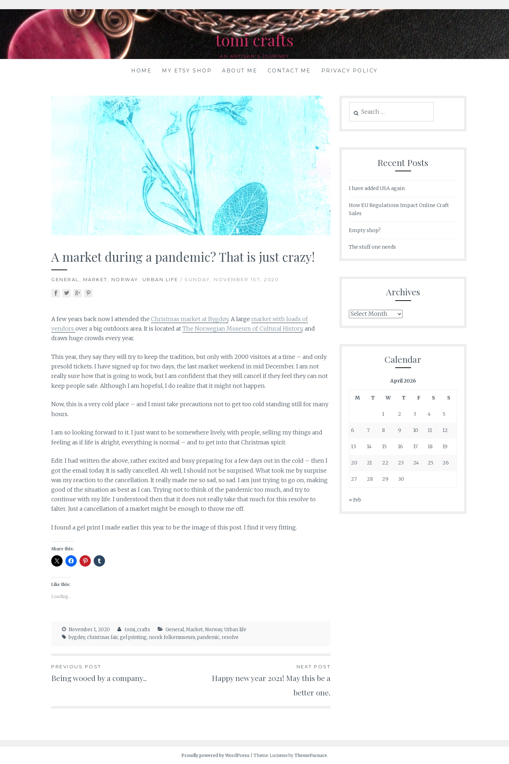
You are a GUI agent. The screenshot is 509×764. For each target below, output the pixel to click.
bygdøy (77, 637)
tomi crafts (254, 39)
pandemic (208, 637)
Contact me (289, 70)
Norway (125, 279)
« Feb (355, 500)
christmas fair (102, 637)
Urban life (160, 279)
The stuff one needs (372, 247)
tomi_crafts (137, 630)
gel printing (133, 637)
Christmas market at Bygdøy (189, 318)
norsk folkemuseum (172, 637)
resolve (230, 637)
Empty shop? (365, 230)
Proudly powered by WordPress (215, 755)
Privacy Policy (349, 70)
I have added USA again (377, 188)
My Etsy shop (187, 70)
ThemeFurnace (310, 755)
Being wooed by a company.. (121, 673)
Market (95, 279)
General (65, 279)
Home (141, 70)
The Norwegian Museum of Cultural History (242, 328)
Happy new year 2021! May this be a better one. (260, 680)
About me (239, 70)
